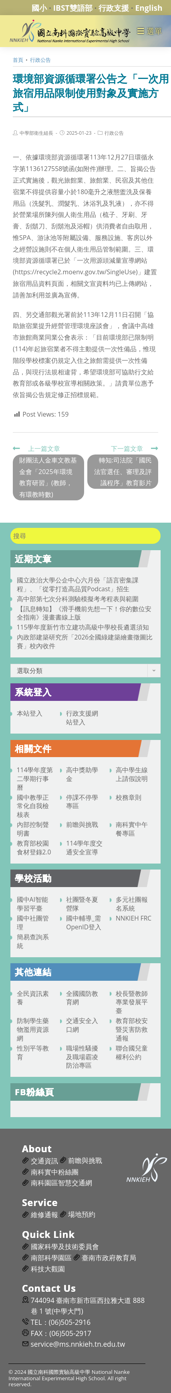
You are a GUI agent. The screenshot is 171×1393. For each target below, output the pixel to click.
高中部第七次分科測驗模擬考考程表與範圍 (78, 598)
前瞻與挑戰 (82, 824)
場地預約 (81, 1214)
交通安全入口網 (82, 1025)
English (149, 7)
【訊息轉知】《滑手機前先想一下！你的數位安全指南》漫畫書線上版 (84, 613)
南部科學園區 (51, 1257)
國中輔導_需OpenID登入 (83, 922)
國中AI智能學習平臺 (32, 904)
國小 (39, 7)
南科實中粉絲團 (54, 1172)
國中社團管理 (33, 922)
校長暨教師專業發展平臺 (132, 1002)
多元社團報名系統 (132, 904)
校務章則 (128, 797)
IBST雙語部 (73, 7)
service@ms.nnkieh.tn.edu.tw (78, 1344)
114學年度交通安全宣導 (84, 847)
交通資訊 (44, 1160)
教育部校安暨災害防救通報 (132, 1029)
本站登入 (29, 713)
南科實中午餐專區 (132, 829)
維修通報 (44, 1214)
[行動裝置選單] (150, 31)
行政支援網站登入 (82, 717)
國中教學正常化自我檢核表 (33, 806)
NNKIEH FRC (133, 918)
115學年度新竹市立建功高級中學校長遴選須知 (83, 627)
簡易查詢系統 (33, 941)
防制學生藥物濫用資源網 (33, 1029)
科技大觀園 (48, 1268)
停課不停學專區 (82, 802)
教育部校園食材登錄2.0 (34, 847)
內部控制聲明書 (33, 829)
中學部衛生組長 (36, 133)
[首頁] (18, 59)
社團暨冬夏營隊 (82, 904)
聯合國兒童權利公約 (132, 1052)
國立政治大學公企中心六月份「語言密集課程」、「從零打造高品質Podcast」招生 (78, 584)
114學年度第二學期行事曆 (35, 778)
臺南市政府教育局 (109, 1257)
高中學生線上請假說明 (132, 774)
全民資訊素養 (33, 998)
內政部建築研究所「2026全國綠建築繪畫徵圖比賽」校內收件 (85, 641)
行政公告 (114, 133)
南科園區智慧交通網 (61, 1182)
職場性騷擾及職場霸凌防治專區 (82, 1057)
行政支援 (114, 7)
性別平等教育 (33, 1052)
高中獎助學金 (82, 774)
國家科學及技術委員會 (65, 1246)
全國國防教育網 (82, 998)
